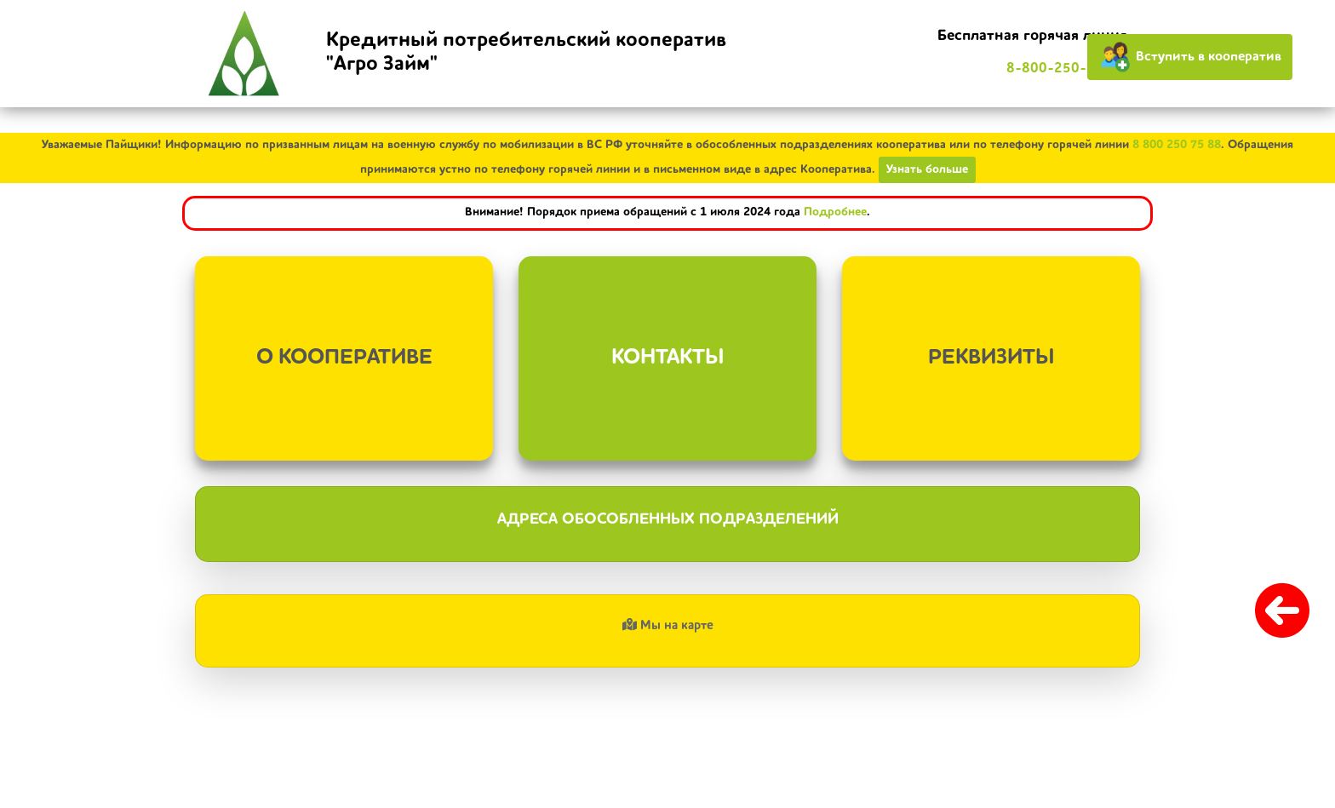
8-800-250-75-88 (1066, 69)
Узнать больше (927, 169)
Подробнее (835, 212)
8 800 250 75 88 (1176, 145)
